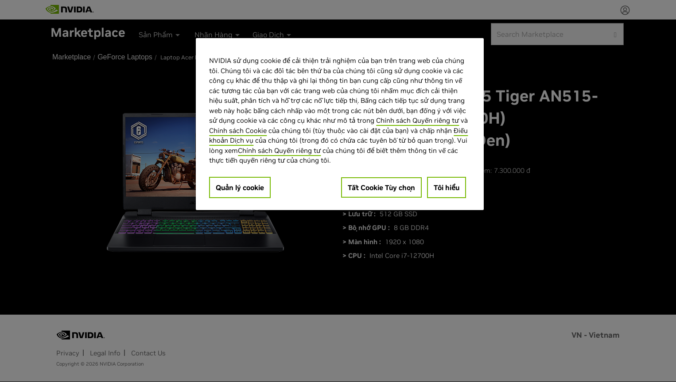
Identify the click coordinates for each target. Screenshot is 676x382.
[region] (340, 124)
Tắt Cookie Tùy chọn (381, 187)
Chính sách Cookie (238, 130)
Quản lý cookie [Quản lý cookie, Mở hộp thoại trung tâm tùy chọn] (240, 187)
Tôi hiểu (446, 187)
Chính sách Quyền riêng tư (417, 120)
